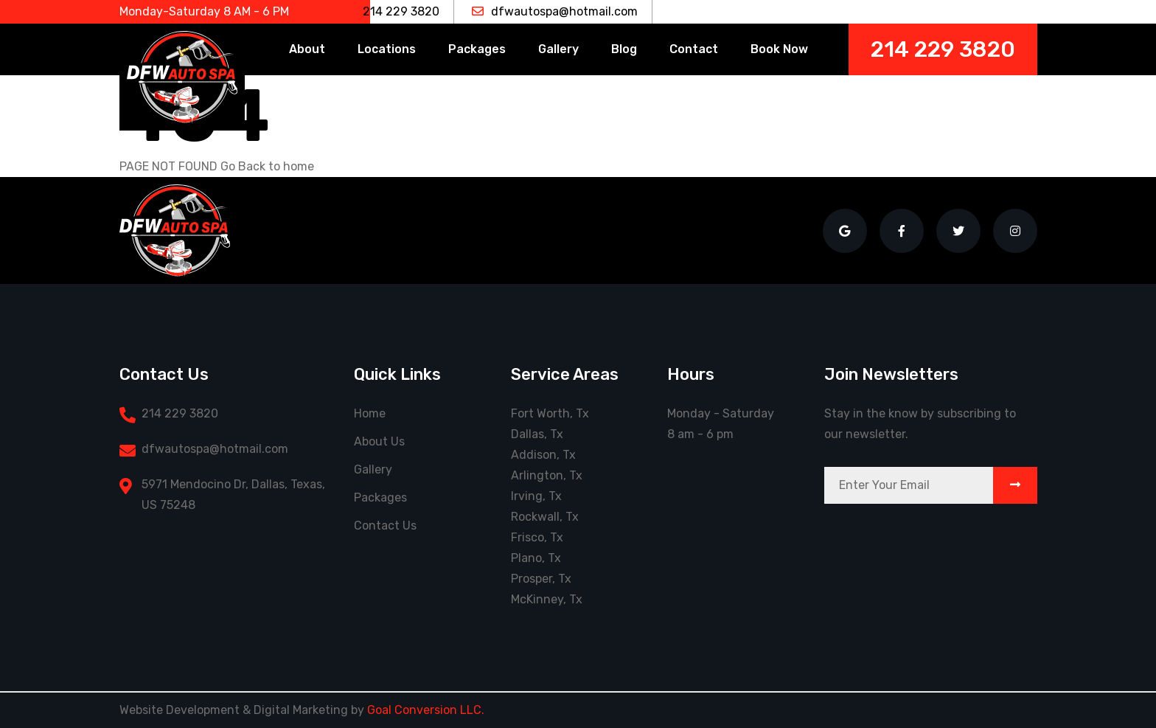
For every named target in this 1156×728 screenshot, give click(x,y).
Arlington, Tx (546, 475)
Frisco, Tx (537, 537)
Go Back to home (267, 166)
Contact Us (385, 526)
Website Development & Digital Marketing (233, 710)
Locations (387, 49)
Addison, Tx (543, 455)
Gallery (558, 49)
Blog (624, 49)
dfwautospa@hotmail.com (555, 11)
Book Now (779, 49)
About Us (379, 441)
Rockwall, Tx (545, 517)
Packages (477, 49)
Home (370, 413)
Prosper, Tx (541, 579)
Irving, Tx (536, 496)
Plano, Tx (536, 558)
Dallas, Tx (537, 434)
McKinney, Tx (546, 599)
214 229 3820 (391, 11)
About (307, 49)
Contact (693, 49)
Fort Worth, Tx (550, 413)
